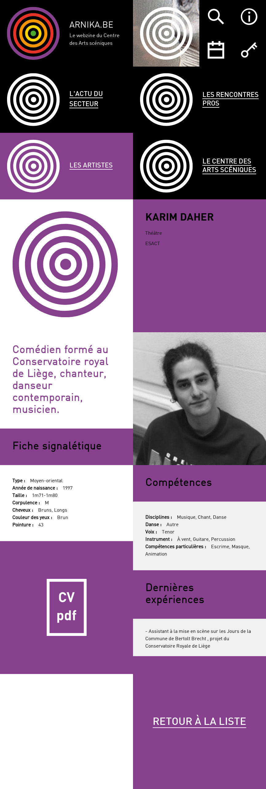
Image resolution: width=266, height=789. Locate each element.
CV (66, 607)
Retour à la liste (199, 722)
